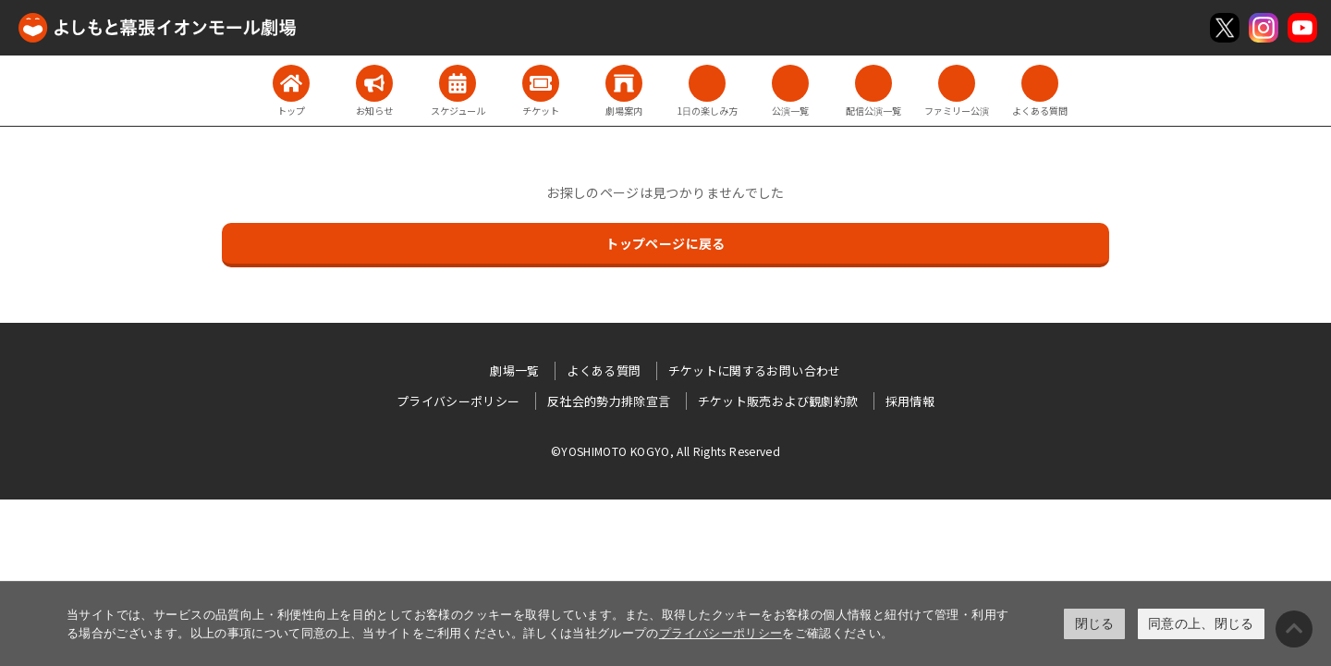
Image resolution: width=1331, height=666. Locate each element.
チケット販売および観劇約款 (778, 401)
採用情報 (909, 401)
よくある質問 (604, 370)
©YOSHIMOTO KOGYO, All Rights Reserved (665, 451)
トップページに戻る (665, 243)
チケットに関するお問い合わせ (754, 370)
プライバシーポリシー (721, 633)
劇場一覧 (514, 370)
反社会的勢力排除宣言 (609, 401)
